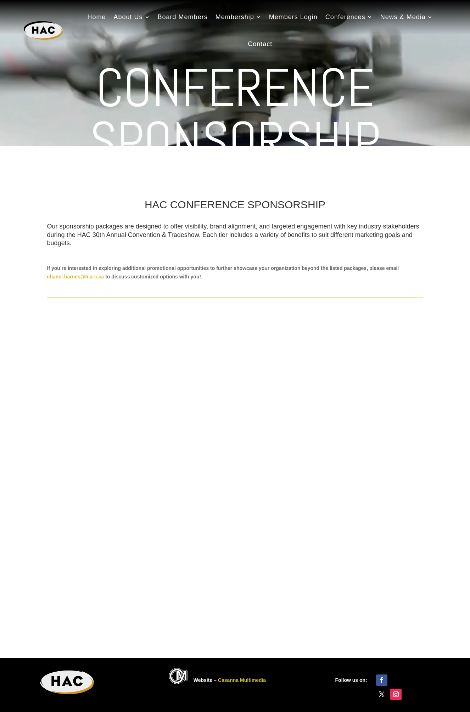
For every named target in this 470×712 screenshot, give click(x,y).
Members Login (293, 17)
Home (97, 17)
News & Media (403, 17)
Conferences (345, 17)
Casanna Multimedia (242, 680)
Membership (235, 17)
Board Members (183, 17)
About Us (128, 17)
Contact (260, 43)
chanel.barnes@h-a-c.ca (75, 276)
